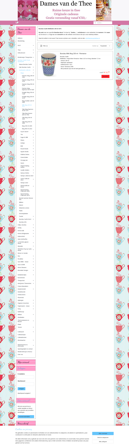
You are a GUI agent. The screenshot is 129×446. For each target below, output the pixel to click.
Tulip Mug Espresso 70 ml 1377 (27, 109)
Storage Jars (27, 160)
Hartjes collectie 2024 (27, 176)
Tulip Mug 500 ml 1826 (27, 122)
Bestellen (105, 76)
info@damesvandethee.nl (92, 38)
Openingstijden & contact (25, 349)
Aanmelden (22, 435)
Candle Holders (27, 170)
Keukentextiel (26, 289)
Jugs (27, 146)
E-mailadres (21, 374)
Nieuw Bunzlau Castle (25, 64)
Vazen (27, 163)
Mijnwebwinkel (83, 442)
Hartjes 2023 (24, 183)
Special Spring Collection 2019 (25, 194)
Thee (26, 50)
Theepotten (26, 280)
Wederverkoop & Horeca (25, 351)
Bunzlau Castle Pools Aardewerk (26, 60)
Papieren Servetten (26, 303)
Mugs (27, 73)
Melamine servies (24, 208)
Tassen (26, 327)
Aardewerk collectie (26, 70)
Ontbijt (27, 143)
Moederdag (21, 41)
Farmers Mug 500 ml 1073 (28, 84)
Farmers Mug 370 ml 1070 (28, 80)
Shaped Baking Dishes (27, 166)
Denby (26, 228)
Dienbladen (21, 317)
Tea (27, 134)
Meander (26, 246)
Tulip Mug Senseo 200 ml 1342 (27, 114)
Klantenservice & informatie (26, 345)
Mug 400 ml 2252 (27, 129)
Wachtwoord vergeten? (24, 393)
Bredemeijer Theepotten (26, 57)
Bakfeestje (21, 312)
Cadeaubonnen (22, 337)
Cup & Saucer (27, 131)
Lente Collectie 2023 (27, 179)
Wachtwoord (21, 381)
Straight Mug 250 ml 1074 (28, 97)
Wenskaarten (26, 340)
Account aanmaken (24, 416)
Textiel (26, 216)
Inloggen (21, 388)
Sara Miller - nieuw (26, 262)
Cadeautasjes (22, 334)
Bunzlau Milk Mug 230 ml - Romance (73, 53)
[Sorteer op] (105, 45)
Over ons (20, 354)
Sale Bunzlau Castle (26, 67)
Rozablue (26, 259)
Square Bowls (27, 151)
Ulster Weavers (26, 267)
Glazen (21, 205)
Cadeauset (26, 332)
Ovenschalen (27, 157)
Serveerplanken (23, 213)
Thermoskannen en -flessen (26, 320)
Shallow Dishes (27, 154)
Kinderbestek (21, 292)
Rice (26, 256)
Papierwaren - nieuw (26, 306)
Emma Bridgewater (26, 233)
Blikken (21, 202)
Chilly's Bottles (26, 225)
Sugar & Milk (27, 137)
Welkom (20, 38)
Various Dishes (27, 173)
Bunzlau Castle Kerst (26, 219)
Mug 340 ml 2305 (27, 126)
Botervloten (21, 277)
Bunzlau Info (23, 222)
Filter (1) (44, 46)
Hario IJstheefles (22, 239)
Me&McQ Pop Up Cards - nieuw (26, 249)
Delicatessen (26, 53)
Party (26, 309)
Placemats (21, 297)
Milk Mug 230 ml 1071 (27, 105)
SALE (26, 45)
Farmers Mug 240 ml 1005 (28, 76)
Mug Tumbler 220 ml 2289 (28, 101)
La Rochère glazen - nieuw (26, 242)
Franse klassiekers (23, 286)
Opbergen (26, 300)
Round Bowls (27, 149)
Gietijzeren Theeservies (26, 283)
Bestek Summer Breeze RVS (26, 198)
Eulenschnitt (26, 236)
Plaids (20, 211)
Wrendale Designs (26, 270)
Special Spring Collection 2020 (25, 190)
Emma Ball (26, 230)
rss (63, 442)
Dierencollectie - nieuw (27, 186)
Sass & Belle (26, 264)
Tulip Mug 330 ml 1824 (27, 118)
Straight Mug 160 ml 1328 (28, 93)
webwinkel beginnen (69, 442)
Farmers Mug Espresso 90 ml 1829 (28, 88)
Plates (27, 140)
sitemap (60, 442)
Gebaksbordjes (26, 275)
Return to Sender (23, 253)
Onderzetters (21, 294)
